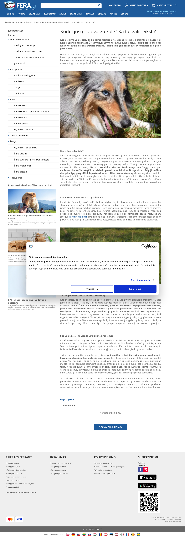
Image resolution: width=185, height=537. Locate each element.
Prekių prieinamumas (14, 473)
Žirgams (102, 14)
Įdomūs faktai (21, 63)
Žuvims (63, 14)
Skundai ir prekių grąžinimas (104, 473)
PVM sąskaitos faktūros (103, 470)
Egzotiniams (76, 14)
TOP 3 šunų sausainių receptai (25, 255)
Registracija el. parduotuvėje (16, 477)
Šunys (13, 141)
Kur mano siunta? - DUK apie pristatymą (109, 466)
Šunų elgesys (20, 171)
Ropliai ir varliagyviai (24, 75)
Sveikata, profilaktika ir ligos (28, 51)
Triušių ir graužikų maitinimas (29, 57)
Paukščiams (50, 14)
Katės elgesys (21, 123)
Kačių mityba (20, 117)
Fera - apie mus (20, 135)
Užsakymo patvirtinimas (59, 473)
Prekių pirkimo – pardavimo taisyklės (20, 483)
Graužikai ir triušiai (19, 39)
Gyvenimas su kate (23, 129)
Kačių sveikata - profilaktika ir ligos (31, 111)
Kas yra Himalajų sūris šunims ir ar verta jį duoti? (31, 217)
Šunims (10, 14)
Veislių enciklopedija (24, 45)
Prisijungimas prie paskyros (60, 463)
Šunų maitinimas (22, 165)
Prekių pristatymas (13, 466)
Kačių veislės (20, 105)
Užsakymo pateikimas (58, 470)
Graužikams (34, 14)
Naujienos (17, 177)
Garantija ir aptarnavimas (103, 463)
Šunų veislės (20, 153)
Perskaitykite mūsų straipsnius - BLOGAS (21, 493)
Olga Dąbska (67, 399)
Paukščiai (19, 81)
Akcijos (113, 14)
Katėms (21, 14)
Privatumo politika (13, 487)
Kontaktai (115, 5)
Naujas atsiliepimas (110, 426)
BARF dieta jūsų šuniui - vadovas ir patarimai (27, 301)
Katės (13, 99)
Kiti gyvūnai (16, 69)
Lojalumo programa (13, 480)
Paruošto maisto (78, 216)
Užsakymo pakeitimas (58, 466)
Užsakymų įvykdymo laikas (16, 470)
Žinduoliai (19, 93)
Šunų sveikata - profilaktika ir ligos (31, 159)
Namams (90, 14)
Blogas (124, 14)
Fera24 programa (12, 463)
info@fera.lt (177, 519)
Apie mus (141, 463)
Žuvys (17, 87)
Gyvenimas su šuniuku (25, 147)
